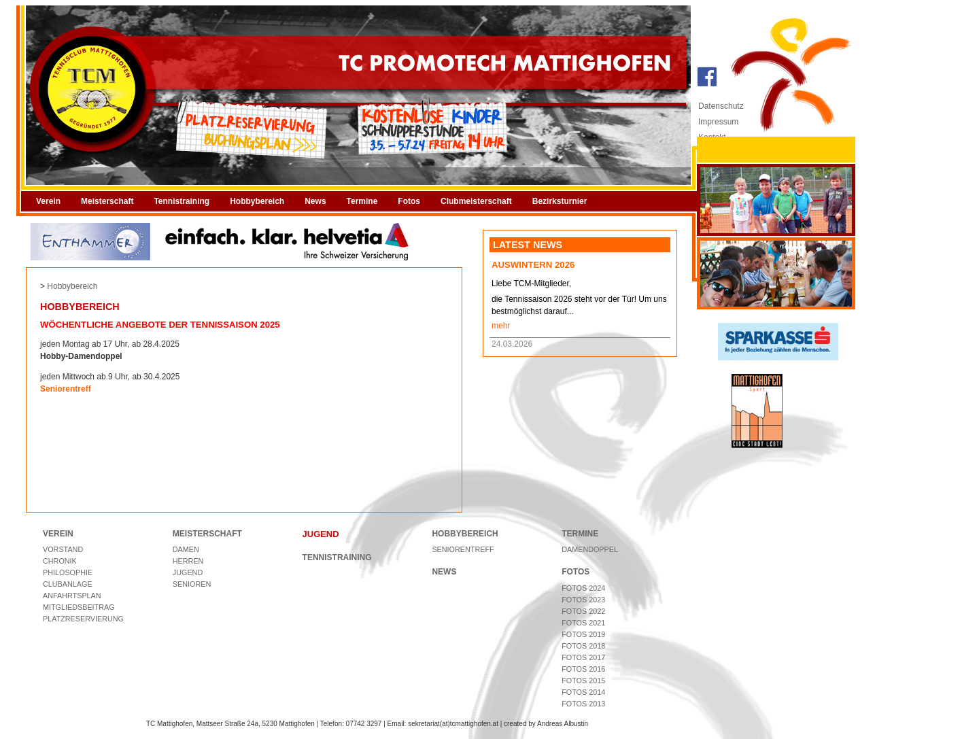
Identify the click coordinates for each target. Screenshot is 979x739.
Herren (188, 561)
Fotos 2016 (583, 669)
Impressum (718, 121)
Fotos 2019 (583, 634)
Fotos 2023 (583, 600)
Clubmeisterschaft (476, 201)
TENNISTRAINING (337, 557)
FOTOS (575, 572)
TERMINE (580, 533)
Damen (186, 549)
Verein (48, 201)
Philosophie (67, 572)
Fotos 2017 (583, 657)
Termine (362, 201)
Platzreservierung (83, 619)
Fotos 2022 (583, 611)
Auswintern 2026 (533, 265)
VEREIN (58, 533)
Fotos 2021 (583, 623)
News (315, 201)
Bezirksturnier (559, 201)
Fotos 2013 (583, 704)
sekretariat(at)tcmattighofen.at (453, 723)
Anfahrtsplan (72, 595)
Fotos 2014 (583, 692)
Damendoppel (590, 549)
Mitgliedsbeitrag (79, 607)
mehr (501, 325)
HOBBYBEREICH (465, 533)
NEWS (444, 572)
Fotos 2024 (583, 588)
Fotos (409, 201)
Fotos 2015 (583, 680)
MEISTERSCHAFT (207, 533)
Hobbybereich (257, 201)
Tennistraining (181, 201)
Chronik (60, 561)
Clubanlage (67, 584)
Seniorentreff (463, 549)
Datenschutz (721, 106)
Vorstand (63, 549)
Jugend (188, 572)
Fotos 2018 (583, 646)
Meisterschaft (107, 201)
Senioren (192, 584)
